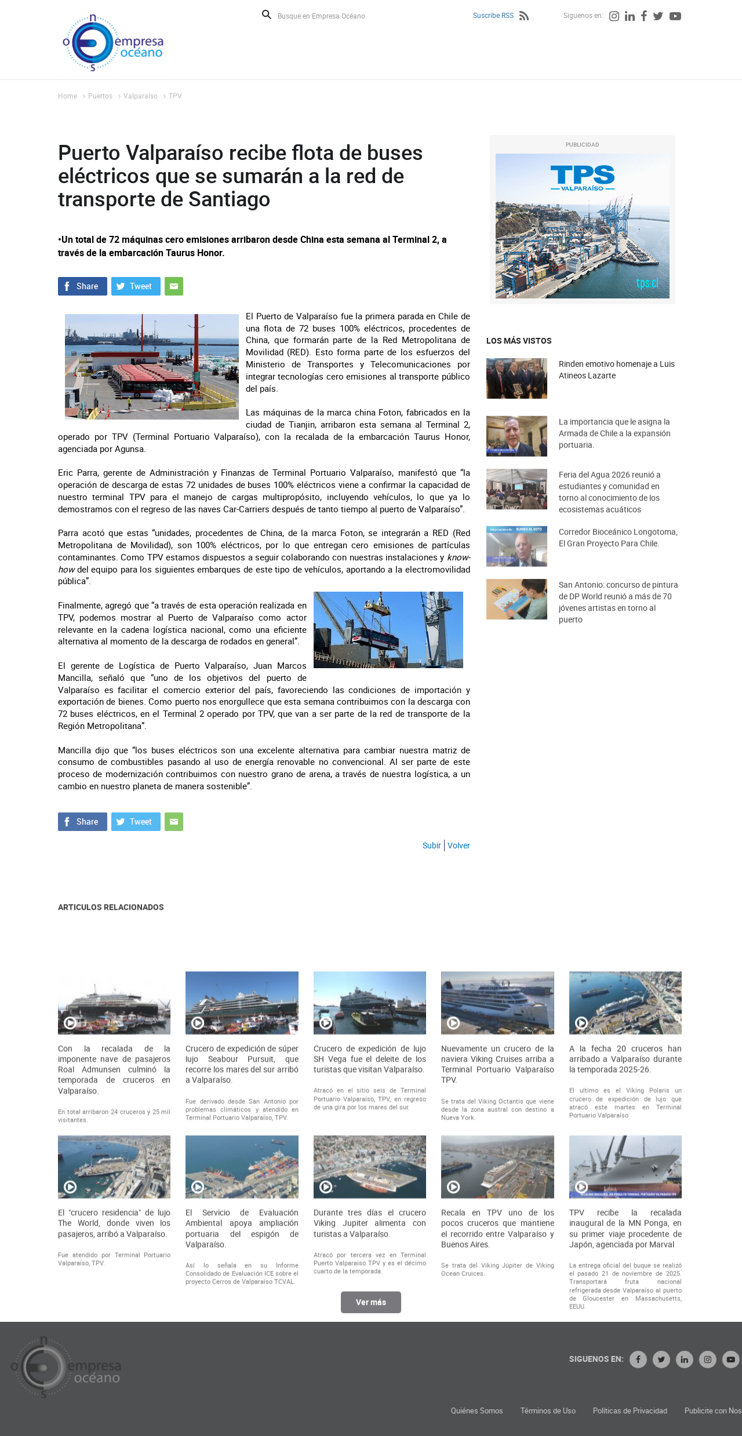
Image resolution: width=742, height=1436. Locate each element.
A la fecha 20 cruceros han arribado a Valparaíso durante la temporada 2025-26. (625, 1192)
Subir (432, 845)
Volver (459, 845)
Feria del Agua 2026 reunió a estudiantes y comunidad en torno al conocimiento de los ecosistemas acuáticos (610, 509)
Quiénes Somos (594, 1411)
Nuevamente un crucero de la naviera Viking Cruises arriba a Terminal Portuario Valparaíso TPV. (497, 1198)
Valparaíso (140, 95)
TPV (175, 95)
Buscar (266, 14)
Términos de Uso (665, 1411)
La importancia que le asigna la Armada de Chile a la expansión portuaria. (615, 448)
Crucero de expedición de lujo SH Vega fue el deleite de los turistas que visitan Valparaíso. (370, 1192)
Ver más (371, 1310)
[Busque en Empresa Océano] (329, 15)
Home (67, 95)
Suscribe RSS (493, 15)
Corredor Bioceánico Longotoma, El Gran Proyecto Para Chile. (618, 552)
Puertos (100, 95)
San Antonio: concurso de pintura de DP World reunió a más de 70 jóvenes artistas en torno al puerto (618, 619)
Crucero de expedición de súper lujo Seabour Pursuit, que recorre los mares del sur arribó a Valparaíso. (242, 1198)
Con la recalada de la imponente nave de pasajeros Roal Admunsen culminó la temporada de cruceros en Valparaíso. (114, 1203)
